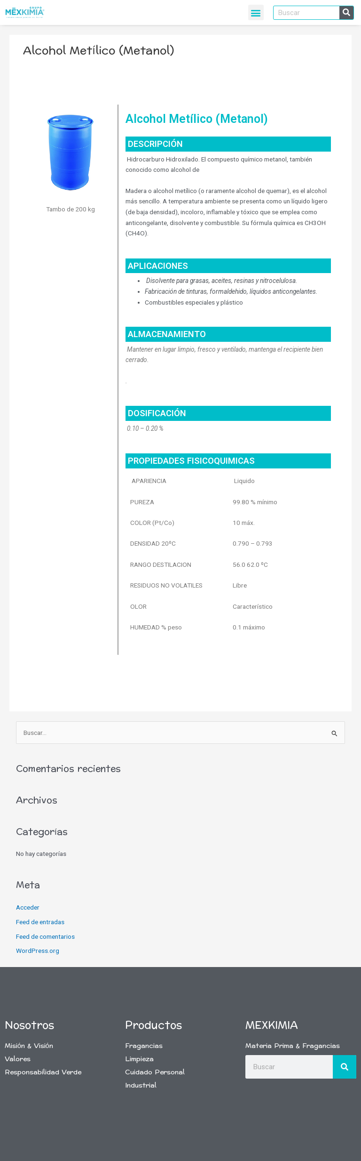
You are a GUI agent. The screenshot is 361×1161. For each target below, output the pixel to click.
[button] (256, 12)
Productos (153, 1025)
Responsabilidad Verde (43, 1072)
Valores (18, 1059)
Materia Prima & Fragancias (292, 1046)
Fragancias (144, 1046)
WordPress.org (37, 950)
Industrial (141, 1085)
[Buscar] (346, 12)
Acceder (27, 907)
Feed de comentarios (45, 936)
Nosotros (29, 1025)
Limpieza (139, 1059)
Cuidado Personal (155, 1072)
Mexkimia (271, 1025)
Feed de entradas (40, 922)
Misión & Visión (29, 1046)
